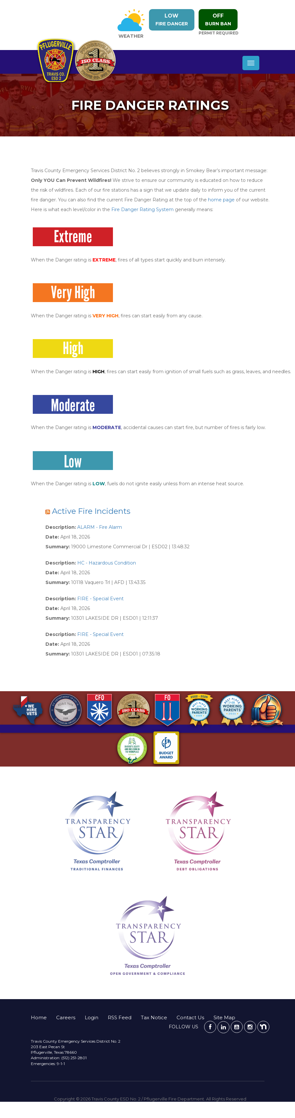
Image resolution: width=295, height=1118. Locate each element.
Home (39, 1017)
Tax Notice (154, 1017)
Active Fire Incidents (91, 511)
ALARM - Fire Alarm (99, 527)
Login (91, 1017)
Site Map (224, 1017)
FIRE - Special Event (100, 599)
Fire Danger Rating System (142, 209)
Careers (65, 1017)
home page (221, 200)
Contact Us (190, 1017)
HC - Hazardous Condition (106, 563)
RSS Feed (119, 1017)
